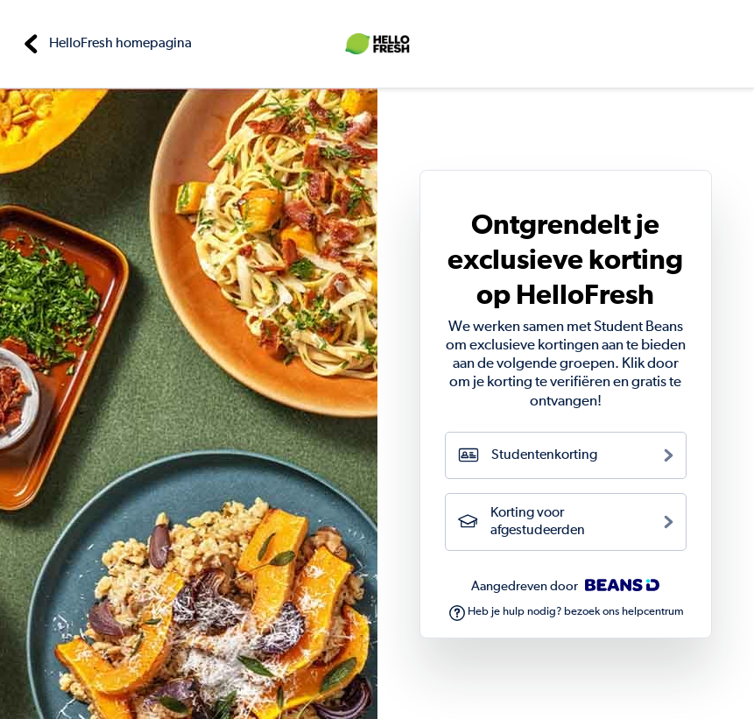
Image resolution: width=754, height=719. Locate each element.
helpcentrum (653, 611)
